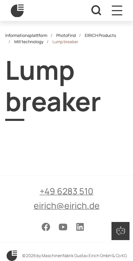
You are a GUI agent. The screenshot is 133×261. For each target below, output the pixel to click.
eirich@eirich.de (67, 205)
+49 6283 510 (66, 191)
